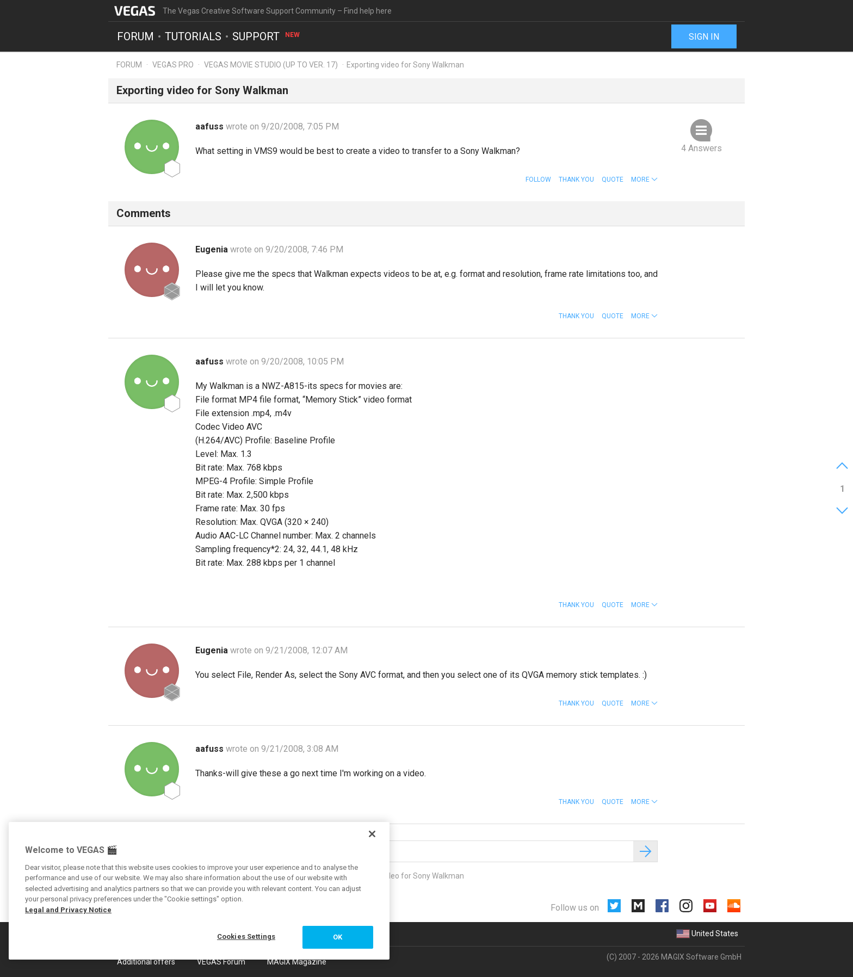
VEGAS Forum (221, 961)
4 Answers (701, 148)
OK (337, 937)
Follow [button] (538, 179)
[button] (644, 179)
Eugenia (212, 249)
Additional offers (146, 961)
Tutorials (193, 35)
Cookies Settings (246, 936)
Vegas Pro (173, 64)
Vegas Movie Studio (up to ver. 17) (271, 64)
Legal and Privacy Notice (68, 910)
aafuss (210, 126)
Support (266, 35)
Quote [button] (612, 179)
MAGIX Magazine (296, 961)
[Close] (372, 834)
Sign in (704, 37)
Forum (135, 35)
